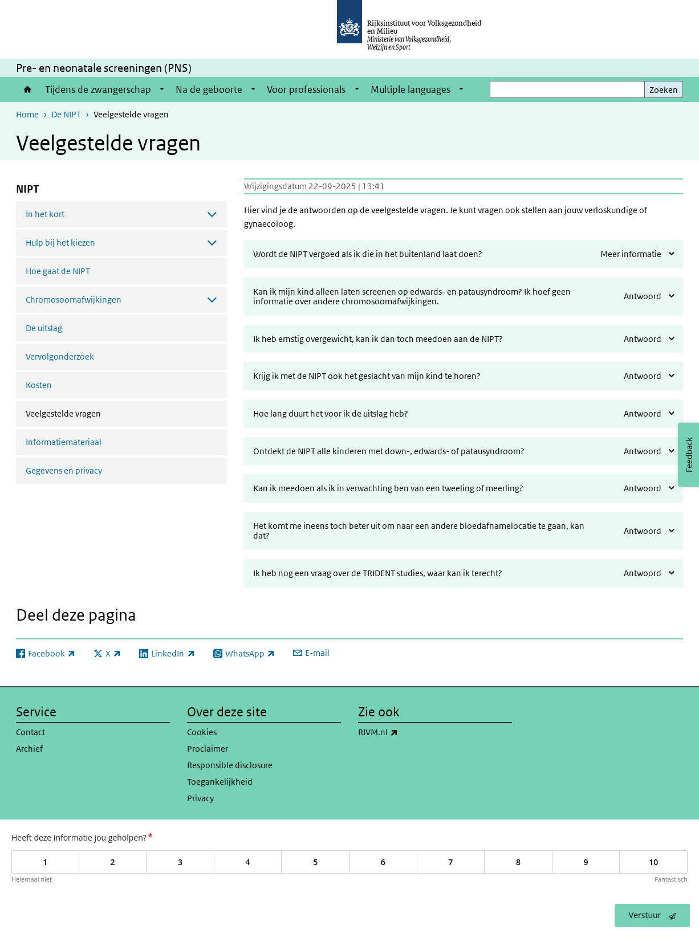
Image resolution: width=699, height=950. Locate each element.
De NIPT (66, 114)
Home (27, 89)
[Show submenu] (162, 89)
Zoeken (663, 89)
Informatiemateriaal (63, 442)
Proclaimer (207, 748)
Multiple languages (410, 89)
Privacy (200, 798)
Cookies (202, 732)
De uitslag (44, 328)
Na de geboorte (209, 89)
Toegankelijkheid (220, 781)
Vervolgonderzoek (60, 356)
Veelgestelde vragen (93, 412)
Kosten (39, 385)
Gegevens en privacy (64, 470)
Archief (29, 748)
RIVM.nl (403, 732)
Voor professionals (306, 89)
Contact (30, 732)
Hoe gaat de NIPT (58, 271)
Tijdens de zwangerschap (98, 89)
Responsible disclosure (230, 765)
